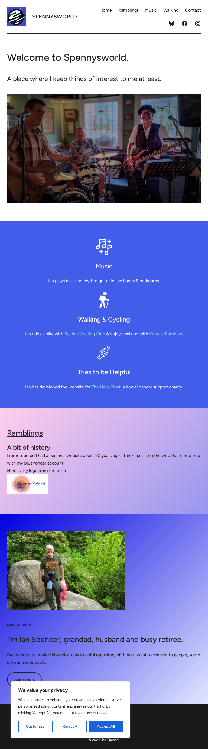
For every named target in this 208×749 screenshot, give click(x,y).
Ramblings (25, 432)
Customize (35, 726)
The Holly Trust (106, 387)
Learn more (24, 679)
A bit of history (28, 447)
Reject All (71, 726)
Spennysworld (54, 16)
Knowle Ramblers (166, 333)
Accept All (106, 726)
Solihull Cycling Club (84, 333)
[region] (70, 709)
